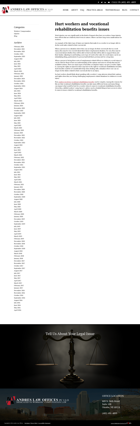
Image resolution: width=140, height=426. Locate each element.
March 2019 (18, 236)
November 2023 (19, 108)
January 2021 (18, 187)
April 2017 (17, 281)
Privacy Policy (34, 423)
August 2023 (18, 116)
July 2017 (17, 273)
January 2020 (18, 216)
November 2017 (19, 263)
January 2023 (18, 133)
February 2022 (19, 157)
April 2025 (17, 69)
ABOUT (74, 10)
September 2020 (19, 197)
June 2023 (17, 120)
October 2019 (18, 221)
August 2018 (18, 251)
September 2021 (19, 167)
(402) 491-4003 (109, 413)
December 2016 (19, 290)
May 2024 (17, 96)
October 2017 (18, 266)
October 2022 (18, 140)
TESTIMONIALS (112, 10)
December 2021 (19, 160)
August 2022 (18, 145)
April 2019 (17, 234)
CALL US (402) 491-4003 (124, 2)
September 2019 (19, 224)
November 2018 (19, 244)
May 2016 (17, 308)
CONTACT (134, 10)
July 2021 (17, 172)
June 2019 (17, 229)
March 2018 (18, 253)
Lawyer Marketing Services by (121, 423)
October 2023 (18, 111)
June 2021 (17, 175)
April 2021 (17, 180)
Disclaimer (27, 423)
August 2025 (18, 59)
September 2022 (19, 143)
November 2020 (19, 192)
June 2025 (17, 64)
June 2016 (17, 305)
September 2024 (19, 86)
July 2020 (17, 202)
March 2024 (18, 101)
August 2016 (18, 300)
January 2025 (18, 76)
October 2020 (18, 194)
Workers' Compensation (22, 31)
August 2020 (18, 199)
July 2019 (17, 226)
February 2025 (19, 74)
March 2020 (18, 212)
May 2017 (17, 278)
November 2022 (19, 138)
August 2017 (18, 271)
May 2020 (17, 207)
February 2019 (19, 239)
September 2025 (19, 56)
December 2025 (19, 49)
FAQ (82, 10)
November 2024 (19, 81)
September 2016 (19, 298)
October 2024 (18, 84)
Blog (15, 36)
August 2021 (18, 170)
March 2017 (18, 283)
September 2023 (19, 113)
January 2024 (18, 106)
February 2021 (19, 184)
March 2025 (18, 71)
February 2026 (19, 47)
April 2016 (17, 310)
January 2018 (18, 258)
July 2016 (17, 303)
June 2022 (17, 150)
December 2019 (19, 219)
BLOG (124, 10)
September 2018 (19, 249)
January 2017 (18, 288)
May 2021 (17, 177)
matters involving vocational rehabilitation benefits (76, 82)
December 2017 (19, 261)
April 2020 (17, 209)
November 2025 (19, 51)
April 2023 (17, 125)
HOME (66, 10)
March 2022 (18, 155)
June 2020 (17, 204)
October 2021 (18, 165)
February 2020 (19, 214)
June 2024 (17, 93)
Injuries (16, 34)
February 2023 (19, 130)
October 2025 (18, 54)
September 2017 (19, 268)
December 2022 (19, 135)
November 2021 (19, 162)
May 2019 (17, 231)
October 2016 (18, 295)
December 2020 (19, 189)
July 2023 (17, 118)
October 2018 (18, 246)
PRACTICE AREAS (95, 10)
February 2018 (19, 256)
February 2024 (19, 103)
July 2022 (17, 148)
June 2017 (17, 276)
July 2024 (17, 91)
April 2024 (17, 98)
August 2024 (18, 88)
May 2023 (17, 123)
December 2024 (19, 79)
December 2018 (19, 241)
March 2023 (18, 128)
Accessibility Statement (44, 423)
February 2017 (19, 285)
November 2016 (19, 293)
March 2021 (18, 182)
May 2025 (17, 66)
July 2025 (17, 61)
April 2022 (17, 152)
